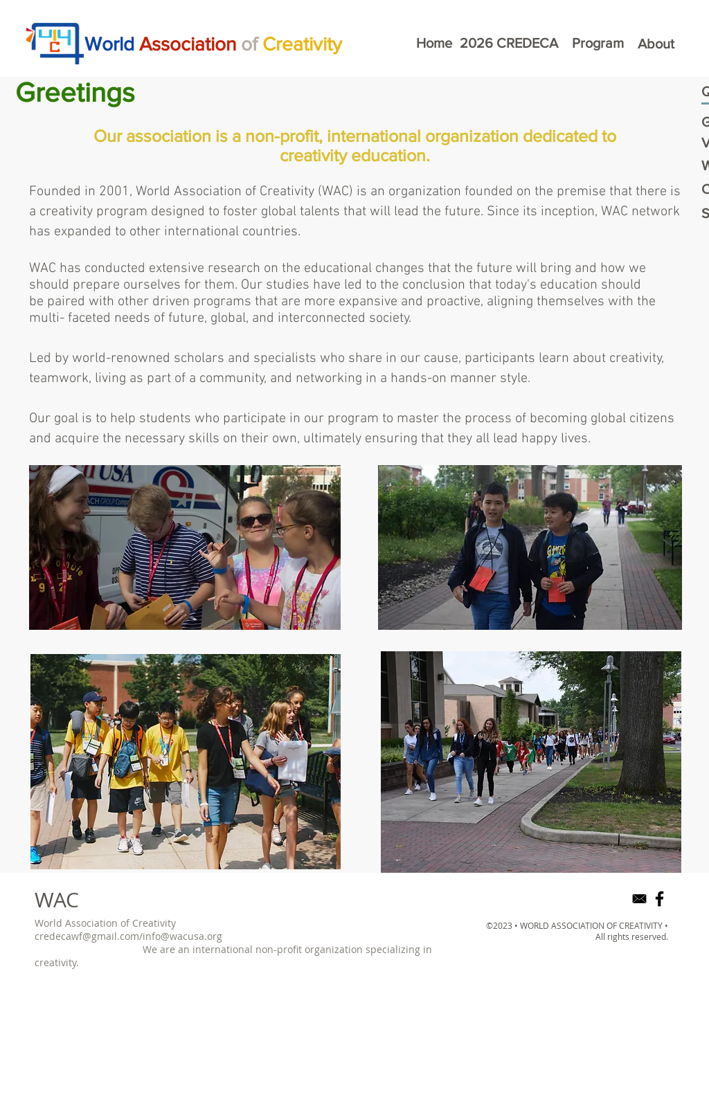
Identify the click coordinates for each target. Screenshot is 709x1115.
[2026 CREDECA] (509, 43)
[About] (655, 43)
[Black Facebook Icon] (659, 899)
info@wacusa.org (182, 936)
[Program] (597, 43)
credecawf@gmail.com (87, 936)
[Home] (434, 43)
